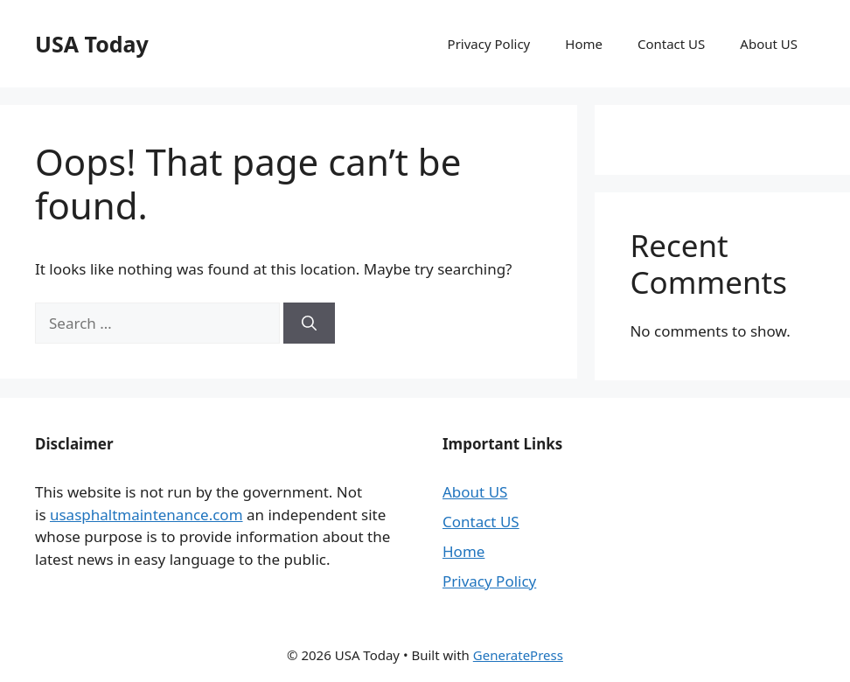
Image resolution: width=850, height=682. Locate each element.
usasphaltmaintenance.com (146, 515)
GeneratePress (518, 655)
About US (769, 43)
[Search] (309, 323)
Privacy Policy (489, 43)
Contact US (671, 43)
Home (584, 43)
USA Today (92, 44)
